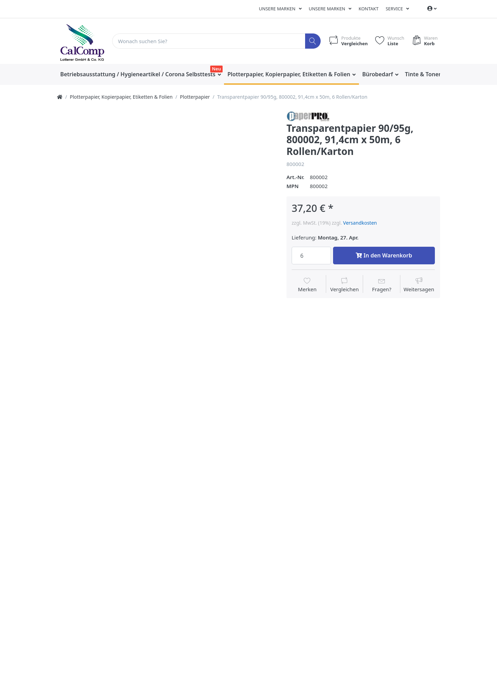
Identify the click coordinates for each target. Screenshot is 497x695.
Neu (216, 69)
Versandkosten (360, 222)
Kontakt (369, 9)
